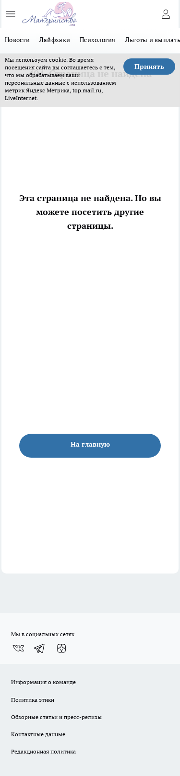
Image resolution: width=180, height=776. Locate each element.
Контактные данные (38, 734)
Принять (149, 66)
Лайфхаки (54, 39)
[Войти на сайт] (165, 13)
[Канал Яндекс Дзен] (61, 648)
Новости (17, 39)
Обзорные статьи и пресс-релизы (56, 716)
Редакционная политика (43, 751)
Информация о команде (43, 682)
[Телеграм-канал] (40, 648)
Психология (98, 39)
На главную (90, 444)
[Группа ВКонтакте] (18, 648)
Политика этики (32, 699)
